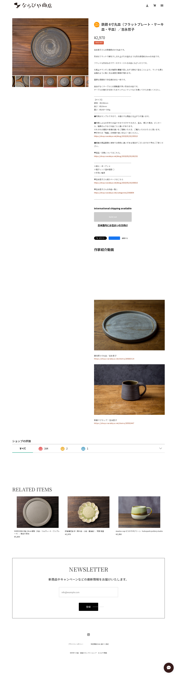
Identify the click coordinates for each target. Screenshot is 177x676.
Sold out (113, 216)
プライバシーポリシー (75, 644)
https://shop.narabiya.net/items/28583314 (114, 358)
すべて (22, 448)
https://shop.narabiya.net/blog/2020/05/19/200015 (116, 182)
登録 (88, 607)
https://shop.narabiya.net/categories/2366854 (114, 192)
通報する (125, 238)
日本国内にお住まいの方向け (113, 225)
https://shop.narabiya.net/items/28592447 (114, 423)
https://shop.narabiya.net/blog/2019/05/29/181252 (116, 156)
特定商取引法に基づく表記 (100, 644)
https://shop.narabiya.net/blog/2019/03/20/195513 (116, 136)
